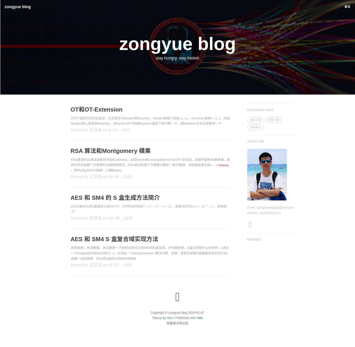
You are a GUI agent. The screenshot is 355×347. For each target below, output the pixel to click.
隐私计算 (255, 120)
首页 (347, 6)
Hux (170, 318)
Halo (200, 318)
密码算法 (255, 127)
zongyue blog (18, 7)
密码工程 (273, 120)
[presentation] (183, 119)
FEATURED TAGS (260, 110)
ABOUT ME (255, 141)
